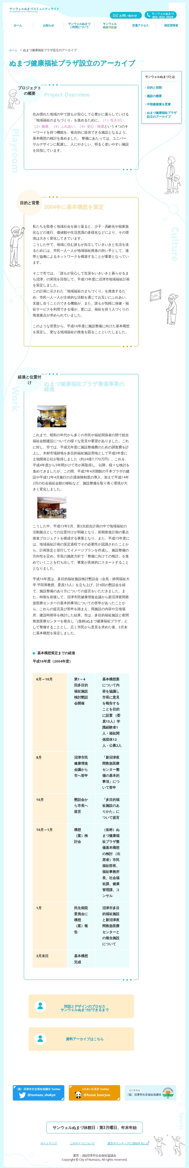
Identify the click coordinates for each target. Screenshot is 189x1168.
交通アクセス (139, 31)
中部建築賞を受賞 (159, 104)
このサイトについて (81, 1140)
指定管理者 (170, 31)
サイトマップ (46, 1140)
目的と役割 (154, 87)
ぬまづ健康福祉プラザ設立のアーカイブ (162, 115)
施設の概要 (154, 96)
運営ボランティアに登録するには (130, 1140)
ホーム (19, 31)
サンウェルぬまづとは (109, 31)
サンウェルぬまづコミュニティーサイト (36, 13)
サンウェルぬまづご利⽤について (79, 31)
